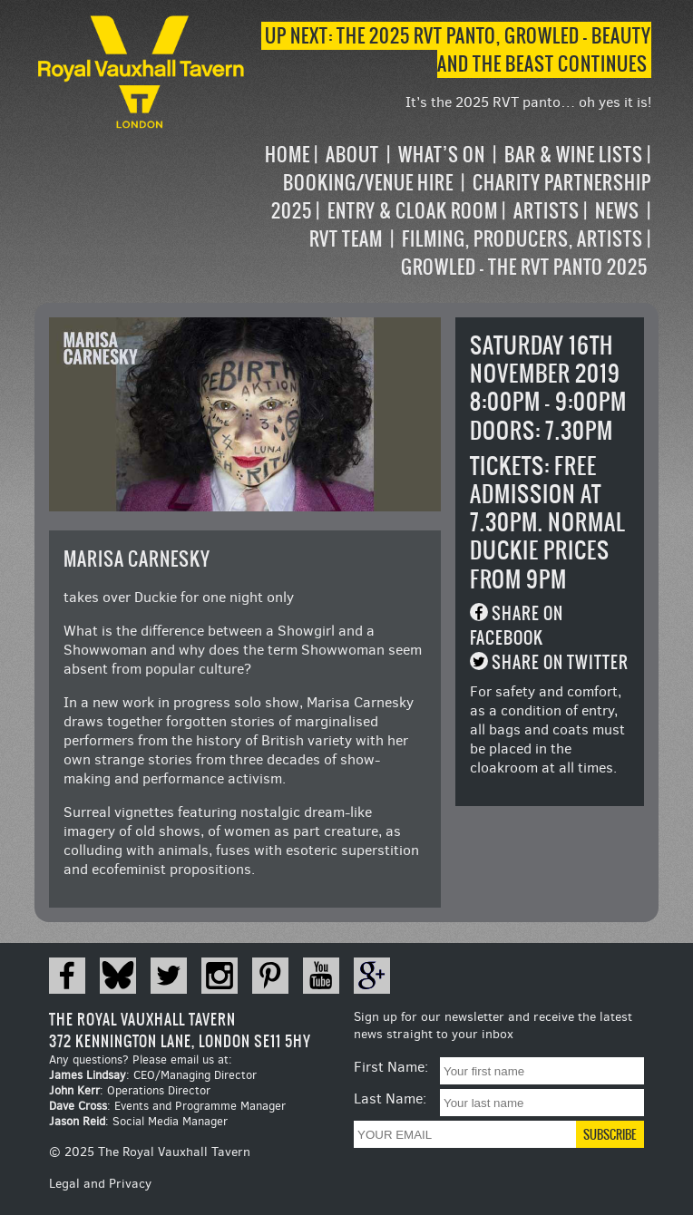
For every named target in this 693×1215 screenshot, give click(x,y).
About (352, 155)
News (617, 211)
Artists (546, 211)
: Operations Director (129, 1090)
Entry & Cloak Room (412, 211)
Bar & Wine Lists (573, 155)
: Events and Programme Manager (167, 1105)
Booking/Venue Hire (368, 183)
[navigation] (450, 211)
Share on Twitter (560, 662)
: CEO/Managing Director (153, 1075)
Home (287, 155)
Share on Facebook (516, 625)
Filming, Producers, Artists (522, 239)
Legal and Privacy (100, 1183)
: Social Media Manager (138, 1121)
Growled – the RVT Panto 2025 (524, 267)
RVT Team (346, 239)
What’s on (441, 155)
